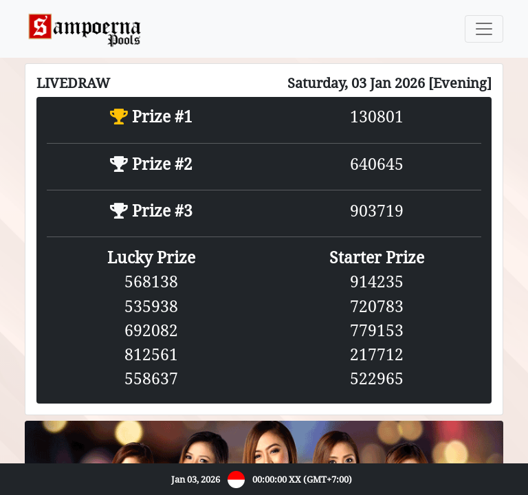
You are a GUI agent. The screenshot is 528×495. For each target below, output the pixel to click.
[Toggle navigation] (484, 29)
